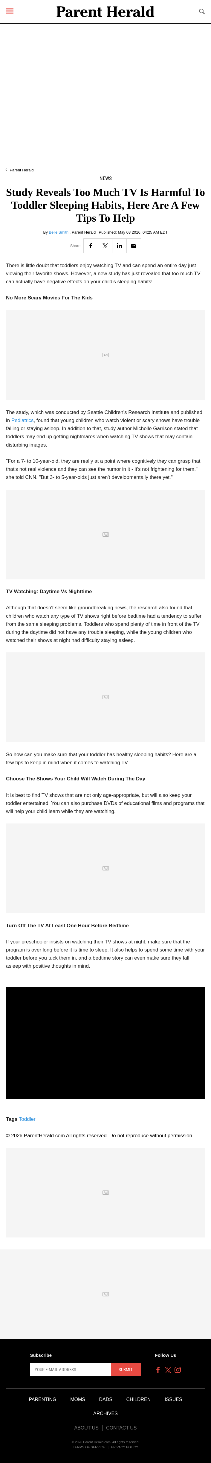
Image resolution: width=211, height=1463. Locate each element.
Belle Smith (59, 232)
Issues (173, 1399)
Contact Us (121, 1427)
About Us (86, 1427)
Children (138, 1399)
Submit (126, 1369)
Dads (105, 1399)
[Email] (133, 245)
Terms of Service (89, 1447)
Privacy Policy (124, 1447)
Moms (77, 1399)
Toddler (27, 1119)
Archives (105, 1413)
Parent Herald (21, 170)
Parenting (42, 1399)
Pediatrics (22, 420)
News (106, 178)
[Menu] (9, 10)
